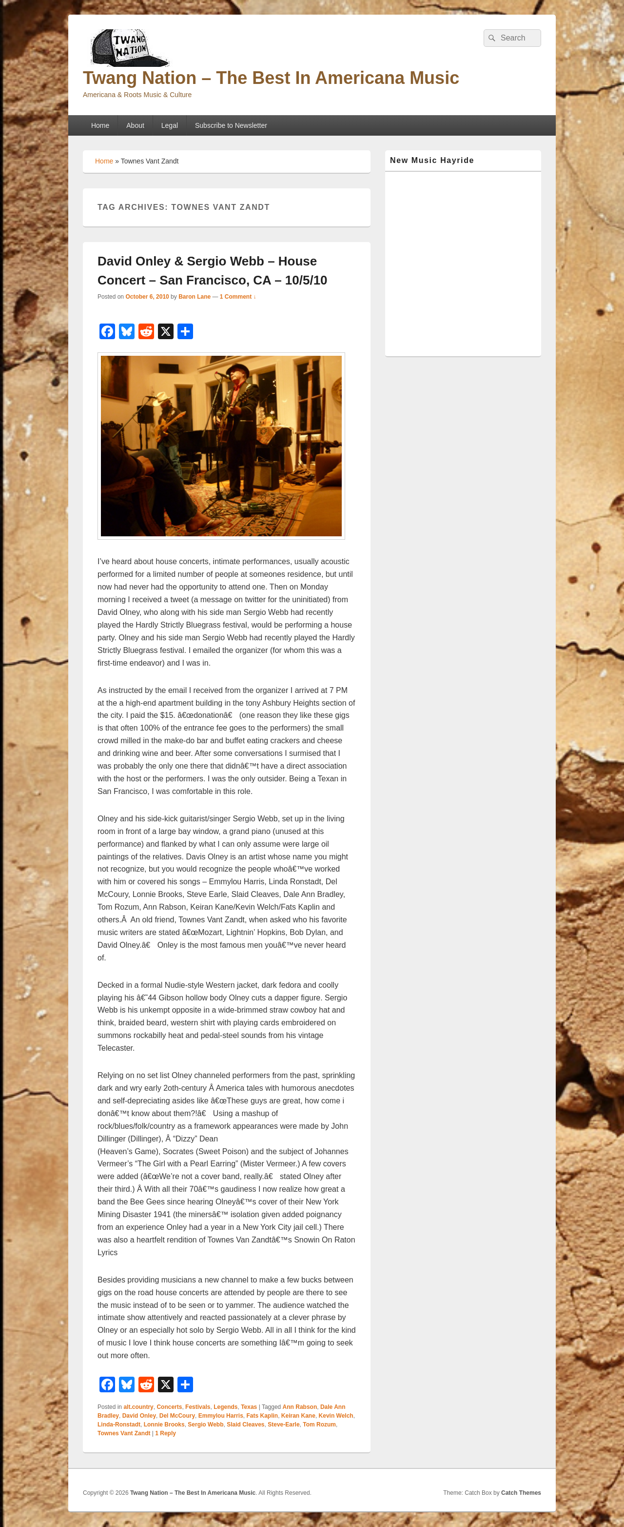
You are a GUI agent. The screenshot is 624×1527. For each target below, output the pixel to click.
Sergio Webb (205, 1424)
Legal (169, 125)
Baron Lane (194, 296)
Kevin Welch (336, 1415)
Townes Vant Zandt (124, 1433)
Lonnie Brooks (164, 1424)
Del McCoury (177, 1415)
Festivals (197, 1407)
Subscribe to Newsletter (231, 125)
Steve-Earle (283, 1424)
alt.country (138, 1407)
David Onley (139, 1415)
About (135, 125)
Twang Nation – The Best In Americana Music (271, 78)
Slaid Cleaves (245, 1424)
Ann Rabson (300, 1407)
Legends (225, 1407)
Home (100, 125)
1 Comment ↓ (238, 296)
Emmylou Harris (220, 1415)
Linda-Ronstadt (119, 1424)
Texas (249, 1407)
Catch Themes (521, 1492)
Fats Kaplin (262, 1415)
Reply (165, 1433)
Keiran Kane (298, 1415)
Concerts (169, 1407)
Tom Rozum (319, 1424)
